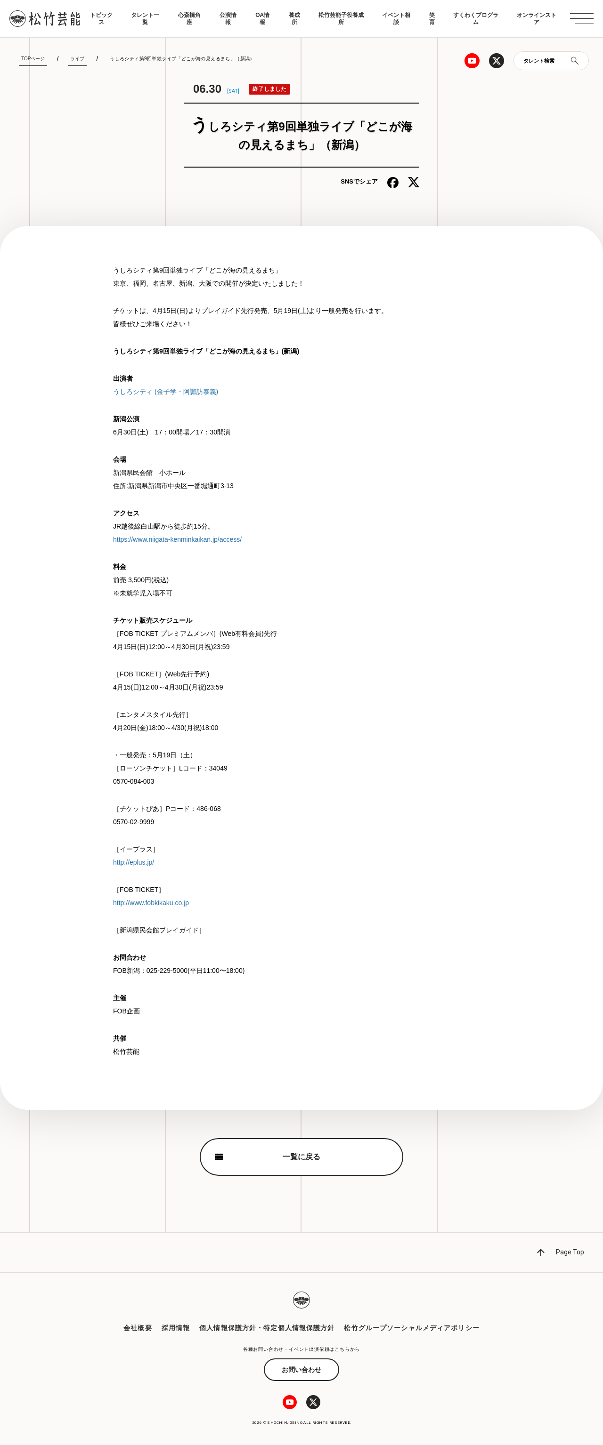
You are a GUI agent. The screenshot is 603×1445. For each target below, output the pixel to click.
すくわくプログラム (475, 18)
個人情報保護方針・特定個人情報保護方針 (266, 1328)
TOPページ (33, 58)
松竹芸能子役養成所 (341, 18)
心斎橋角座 (189, 18)
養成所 (294, 18)
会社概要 (137, 1328)
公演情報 (228, 18)
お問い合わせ (301, 1369)
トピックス (101, 18)
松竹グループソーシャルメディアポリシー (411, 1328)
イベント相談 (396, 18)
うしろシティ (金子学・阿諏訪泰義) (165, 391)
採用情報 (176, 1328)
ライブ (77, 58)
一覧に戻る (301, 1157)
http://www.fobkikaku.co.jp (151, 903)
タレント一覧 (145, 18)
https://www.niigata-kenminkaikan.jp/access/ (177, 539)
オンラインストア (536, 18)
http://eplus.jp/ (133, 862)
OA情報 (262, 18)
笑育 (432, 18)
